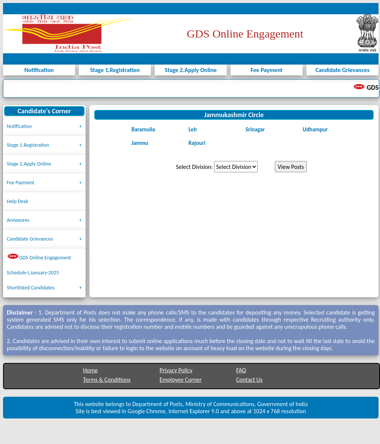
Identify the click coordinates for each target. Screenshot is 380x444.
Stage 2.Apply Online (29, 164)
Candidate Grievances (30, 239)
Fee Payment (20, 182)
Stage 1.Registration (28, 145)
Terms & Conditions (107, 379)
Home (90, 370)
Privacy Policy (176, 370)
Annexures (18, 220)
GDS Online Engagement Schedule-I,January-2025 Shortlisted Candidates (39, 272)
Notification (19, 126)
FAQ (241, 370)
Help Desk (17, 201)
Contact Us (249, 379)
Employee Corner (181, 379)
